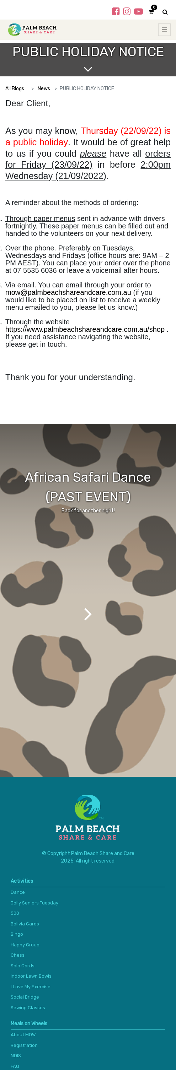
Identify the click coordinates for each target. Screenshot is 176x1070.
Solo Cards (22, 965)
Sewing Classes (28, 1007)
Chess (18, 955)
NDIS (16, 1055)
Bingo (17, 934)
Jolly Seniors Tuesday (34, 903)
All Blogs (14, 89)
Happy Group (25, 944)
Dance (18, 892)
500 (15, 913)
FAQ (15, 1066)
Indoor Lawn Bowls (31, 976)
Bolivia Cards (25, 923)
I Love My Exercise (30, 986)
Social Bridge (25, 997)
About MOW (23, 1034)
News (44, 89)
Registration (24, 1045)
